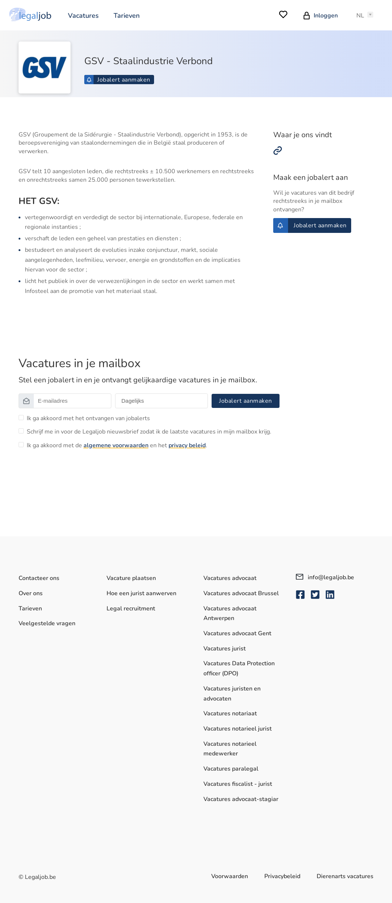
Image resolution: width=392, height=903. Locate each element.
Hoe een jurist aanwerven (141, 593)
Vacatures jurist (224, 649)
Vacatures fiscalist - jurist (237, 784)
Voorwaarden (229, 877)
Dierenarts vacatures (345, 877)
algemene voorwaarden (116, 445)
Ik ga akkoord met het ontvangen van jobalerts (88, 418)
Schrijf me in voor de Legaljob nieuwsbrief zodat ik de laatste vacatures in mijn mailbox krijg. (149, 432)
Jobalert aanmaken (118, 80)
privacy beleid (187, 445)
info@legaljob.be (325, 577)
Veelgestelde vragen (47, 624)
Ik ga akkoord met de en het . (117, 445)
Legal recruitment (131, 608)
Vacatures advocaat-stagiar (240, 799)
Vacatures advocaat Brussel (241, 593)
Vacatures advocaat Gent (237, 633)
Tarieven (127, 15)
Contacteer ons (39, 578)
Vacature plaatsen (131, 578)
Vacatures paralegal (230, 769)
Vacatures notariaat (230, 714)
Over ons (31, 593)
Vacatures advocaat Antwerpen (230, 613)
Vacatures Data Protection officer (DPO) (239, 669)
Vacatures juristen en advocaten (232, 694)
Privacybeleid (282, 877)
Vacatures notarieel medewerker (230, 749)
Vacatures (83, 15)
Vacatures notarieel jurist (237, 729)
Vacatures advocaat (230, 578)
